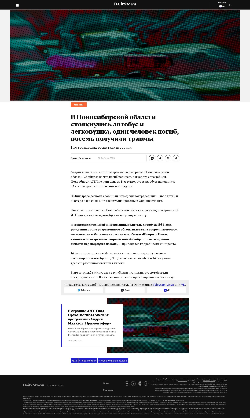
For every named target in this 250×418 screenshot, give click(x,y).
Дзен (170, 284)
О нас (106, 383)
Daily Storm (125, 4)
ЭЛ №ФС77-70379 (209, 381)
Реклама (108, 390)
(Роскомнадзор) (182, 381)
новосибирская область (113, 360)
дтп (74, 360)
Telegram (159, 284)
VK (183, 284)
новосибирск (87, 360)
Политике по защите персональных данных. (213, 386)
